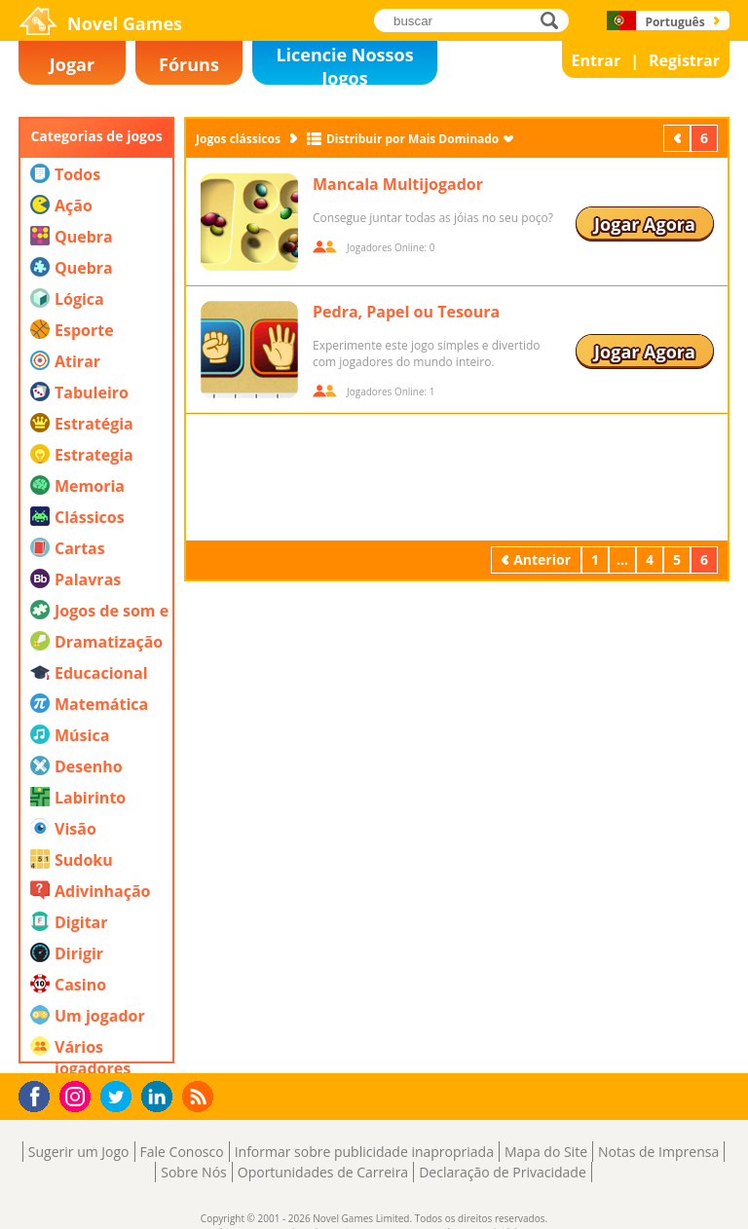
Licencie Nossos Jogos (344, 64)
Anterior (679, 138)
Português (674, 22)
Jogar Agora (644, 224)
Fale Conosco (182, 1151)
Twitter (119, 1098)
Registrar (684, 60)
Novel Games (124, 23)
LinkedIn (160, 1097)
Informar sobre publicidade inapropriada (364, 1151)
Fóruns (189, 64)
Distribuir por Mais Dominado (412, 138)
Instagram (78, 1095)
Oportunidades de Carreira (323, 1172)
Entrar (596, 60)
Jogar (72, 64)
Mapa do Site (546, 1151)
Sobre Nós (194, 1172)
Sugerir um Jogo (79, 1151)
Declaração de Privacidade (502, 1172)
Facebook (39, 1094)
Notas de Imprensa (658, 1151)
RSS (200, 1096)
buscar (555, 20)
